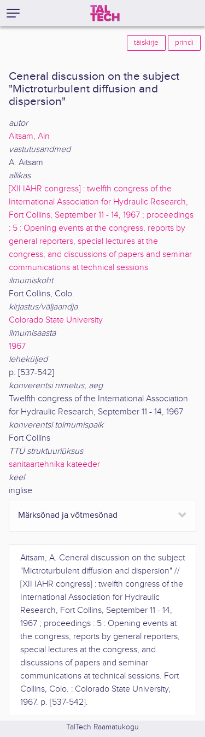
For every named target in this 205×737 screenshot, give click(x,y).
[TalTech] (105, 13)
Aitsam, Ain (29, 136)
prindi (184, 42)
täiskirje (146, 42)
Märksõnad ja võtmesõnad (68, 515)
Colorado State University (56, 320)
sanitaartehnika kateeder (54, 464)
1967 (17, 346)
